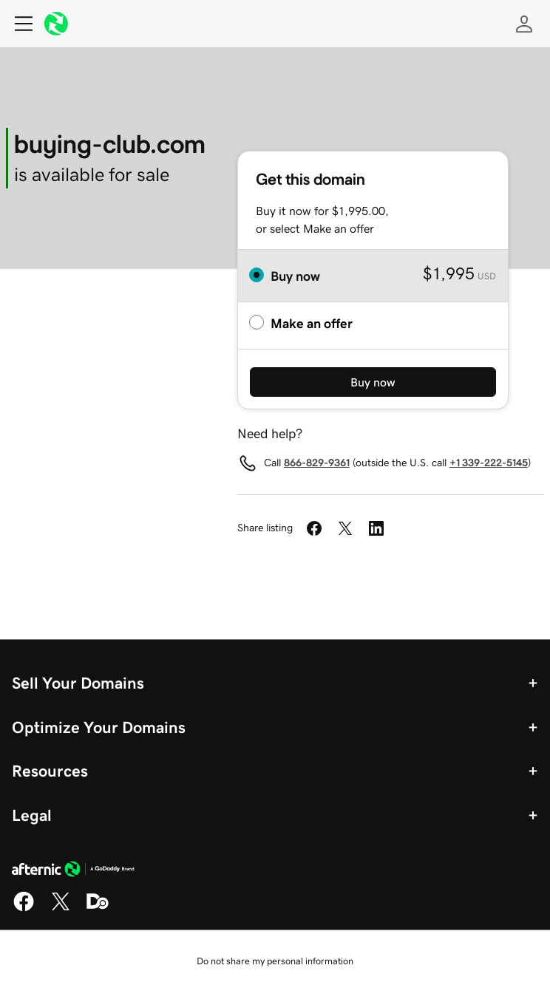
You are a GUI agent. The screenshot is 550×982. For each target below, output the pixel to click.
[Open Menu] (18, 24)
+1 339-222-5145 (488, 462)
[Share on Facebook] (314, 528)
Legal (32, 815)
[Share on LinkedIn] (376, 528)
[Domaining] (97, 909)
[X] (60, 909)
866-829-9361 (317, 462)
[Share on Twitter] (345, 528)
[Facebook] (23, 909)
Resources (50, 771)
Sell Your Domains (78, 683)
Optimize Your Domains (99, 727)
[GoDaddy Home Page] (73, 871)
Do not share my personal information (275, 961)
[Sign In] (524, 24)
